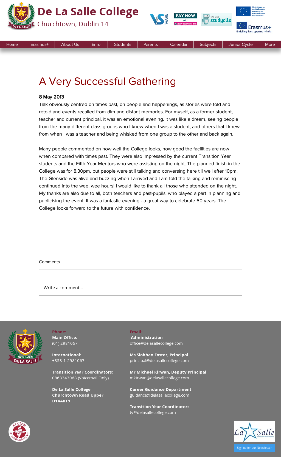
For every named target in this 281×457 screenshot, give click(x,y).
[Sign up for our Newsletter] (254, 448)
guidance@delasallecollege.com (159, 395)
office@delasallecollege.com (156, 343)
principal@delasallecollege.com (159, 360)
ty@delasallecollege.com (153, 412)
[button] (70, 44)
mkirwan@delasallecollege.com (159, 377)
